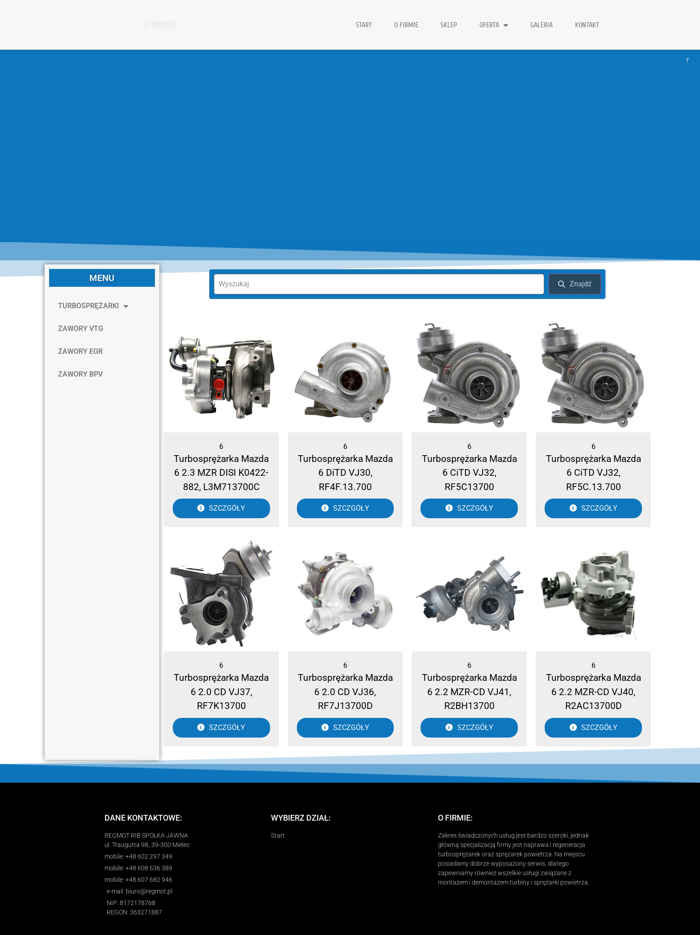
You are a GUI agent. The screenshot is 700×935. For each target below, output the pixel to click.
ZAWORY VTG (80, 328)
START (364, 25)
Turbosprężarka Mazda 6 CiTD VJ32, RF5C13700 (469, 472)
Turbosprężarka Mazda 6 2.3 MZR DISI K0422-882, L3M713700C (221, 472)
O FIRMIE (406, 25)
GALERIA (541, 25)
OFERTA (493, 25)
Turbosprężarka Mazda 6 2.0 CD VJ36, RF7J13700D (345, 691)
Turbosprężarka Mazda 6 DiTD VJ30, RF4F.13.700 (345, 472)
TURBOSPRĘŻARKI (93, 306)
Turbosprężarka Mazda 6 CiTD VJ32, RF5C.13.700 (593, 472)
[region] (350, 146)
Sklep (449, 25)
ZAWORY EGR (80, 351)
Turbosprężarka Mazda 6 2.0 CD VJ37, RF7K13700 (221, 691)
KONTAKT (587, 25)
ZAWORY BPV (80, 374)
